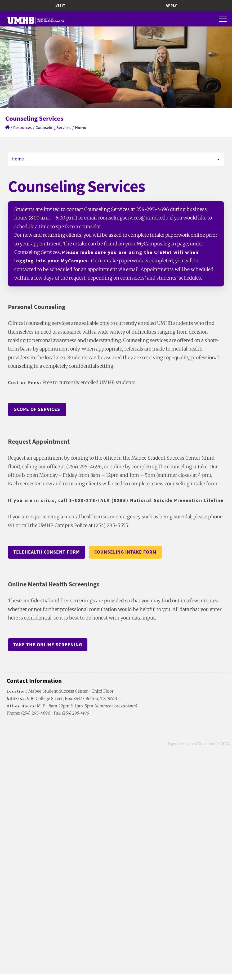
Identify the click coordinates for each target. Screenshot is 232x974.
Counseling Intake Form (125, 552)
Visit (60, 5)
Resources (22, 127)
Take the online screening (47, 644)
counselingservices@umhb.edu (133, 218)
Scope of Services (37, 409)
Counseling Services (53, 127)
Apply (171, 5)
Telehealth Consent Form (46, 552)
